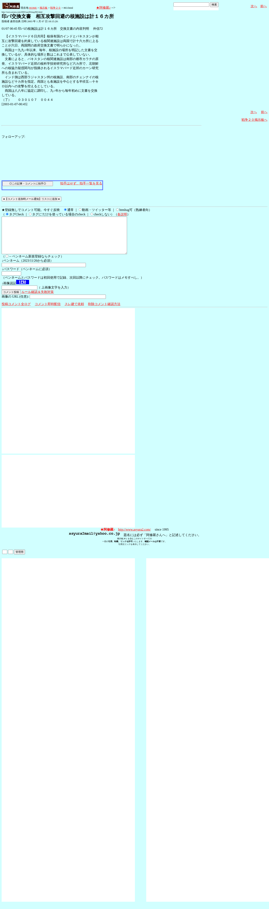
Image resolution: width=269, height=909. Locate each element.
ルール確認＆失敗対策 (37, 299)
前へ (263, 6)
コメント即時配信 (48, 311)
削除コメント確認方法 (104, 311)
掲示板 (43, 7)
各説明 (122, 214)
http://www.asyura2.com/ (134, 536)
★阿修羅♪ (103, 7)
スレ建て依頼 (74, 311)
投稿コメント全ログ (16, 311)
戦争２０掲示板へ (254, 119)
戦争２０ (55, 7)
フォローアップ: (13, 136)
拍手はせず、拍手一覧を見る (81, 183)
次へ (254, 6)
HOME (33, 7)
